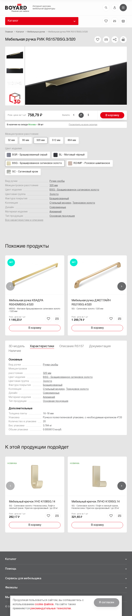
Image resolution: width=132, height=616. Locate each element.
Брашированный (59, 199)
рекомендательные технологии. (51, 608)
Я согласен (106, 602)
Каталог (13, 21)
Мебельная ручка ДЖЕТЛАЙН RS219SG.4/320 (91, 302)
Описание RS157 (71, 346)
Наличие (15, 351)
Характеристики (42, 346)
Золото (54, 194)
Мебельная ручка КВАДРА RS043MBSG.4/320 (26, 302)
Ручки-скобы (57, 181)
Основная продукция (62, 216)
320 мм (54, 185)
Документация (100, 346)
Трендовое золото (83, 203)
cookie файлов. (44, 604)
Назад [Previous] (10, 286)
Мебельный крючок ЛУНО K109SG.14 (96, 502)
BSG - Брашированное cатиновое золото (74, 190)
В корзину (112, 115)
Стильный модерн (60, 203)
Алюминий (56, 212)
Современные (58, 207)
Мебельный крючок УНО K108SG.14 (32, 502)
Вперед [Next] (121, 286)
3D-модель (17, 346)
